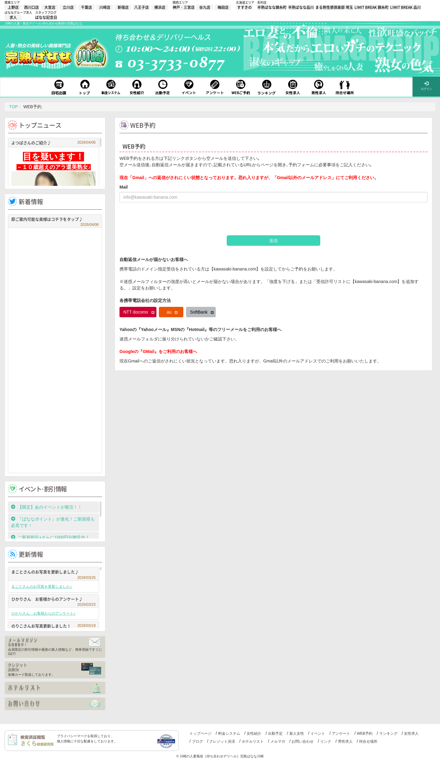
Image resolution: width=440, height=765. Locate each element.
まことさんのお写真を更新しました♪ (53, 572)
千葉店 (86, 7)
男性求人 (345, 741)
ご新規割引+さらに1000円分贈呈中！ (50, 537)
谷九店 (204, 7)
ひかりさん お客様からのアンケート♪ (53, 600)
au (172, 312)
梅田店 (223, 7)
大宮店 (49, 7)
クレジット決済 (222, 741)
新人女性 (296, 733)
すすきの (244, 7)
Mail (123, 187)
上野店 (13, 7)
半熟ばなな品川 (301, 7)
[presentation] (165, 219)
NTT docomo (139, 312)
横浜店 (159, 7)
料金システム (229, 733)
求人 (13, 17)
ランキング (388, 733)
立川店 (68, 7)
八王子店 (141, 7)
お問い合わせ (303, 741)
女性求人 (411, 733)
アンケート (341, 733)
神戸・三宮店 (184, 7)
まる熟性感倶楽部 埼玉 (334, 7)
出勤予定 (275, 733)
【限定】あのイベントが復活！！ (48, 507)
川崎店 (104, 7)
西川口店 (31, 7)
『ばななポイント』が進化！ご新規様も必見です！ (53, 522)
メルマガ (277, 741)
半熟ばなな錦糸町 (272, 7)
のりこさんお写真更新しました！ (53, 626)
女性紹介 (254, 733)
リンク (325, 741)
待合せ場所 (368, 741)
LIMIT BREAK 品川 (405, 7)
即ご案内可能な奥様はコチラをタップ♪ (55, 220)
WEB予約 (364, 733)
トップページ (200, 733)
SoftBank (202, 312)
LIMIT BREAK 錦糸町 (371, 7)
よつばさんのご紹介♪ (53, 142)
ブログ (197, 741)
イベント (317, 733)
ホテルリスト (253, 741)
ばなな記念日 (46, 17)
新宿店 (123, 7)
